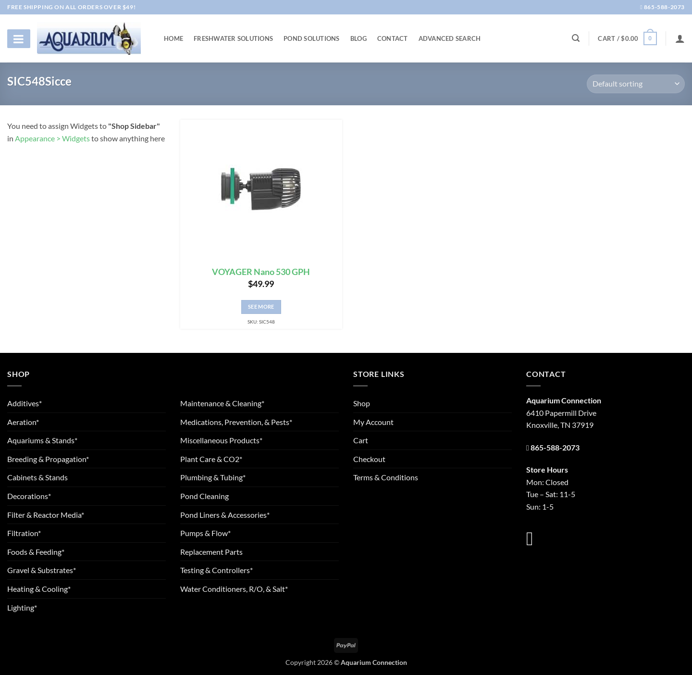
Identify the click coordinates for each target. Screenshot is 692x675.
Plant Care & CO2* (211, 458)
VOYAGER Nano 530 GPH (261, 272)
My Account (373, 421)
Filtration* (24, 533)
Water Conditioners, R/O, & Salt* (234, 588)
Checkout (369, 458)
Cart (360, 440)
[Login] (680, 38)
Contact (392, 38)
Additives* (24, 403)
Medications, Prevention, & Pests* (236, 421)
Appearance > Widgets (52, 138)
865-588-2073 (662, 7)
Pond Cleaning (204, 495)
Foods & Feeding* (35, 551)
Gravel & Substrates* (41, 570)
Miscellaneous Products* (221, 440)
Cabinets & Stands (37, 477)
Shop (361, 403)
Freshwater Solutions (233, 38)
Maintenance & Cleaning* (222, 403)
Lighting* (22, 607)
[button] (627, 38)
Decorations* (29, 495)
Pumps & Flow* (205, 533)
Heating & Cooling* (39, 588)
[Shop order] (636, 84)
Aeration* (23, 421)
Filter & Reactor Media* (45, 514)
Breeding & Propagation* (48, 458)
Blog (358, 38)
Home (173, 38)
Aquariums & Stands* (42, 440)
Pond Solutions (312, 38)
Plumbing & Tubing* (213, 477)
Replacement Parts (211, 551)
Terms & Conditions (385, 477)
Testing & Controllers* (216, 570)
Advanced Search (450, 38)
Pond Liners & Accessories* (225, 514)
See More (261, 306)
